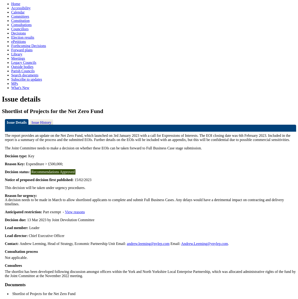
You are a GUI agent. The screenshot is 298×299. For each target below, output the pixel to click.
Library (16, 54)
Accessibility (21, 8)
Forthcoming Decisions (28, 46)
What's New (20, 88)
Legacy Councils (23, 63)
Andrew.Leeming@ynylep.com (204, 244)
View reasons (75, 212)
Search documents (24, 75)
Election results (22, 37)
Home (15, 4)
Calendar (18, 12)
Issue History (41, 122)
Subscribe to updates (26, 79)
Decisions (18, 33)
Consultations (21, 25)
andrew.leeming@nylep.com (148, 244)
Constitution (20, 21)
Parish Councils (23, 71)
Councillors (20, 29)
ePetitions (18, 42)
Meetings (18, 58)
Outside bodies (22, 67)
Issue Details (17, 122)
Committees (20, 16)
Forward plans (22, 50)
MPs (14, 84)
